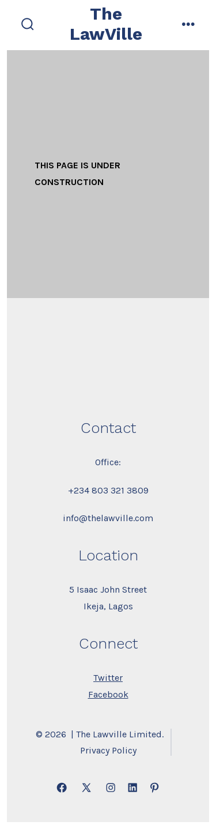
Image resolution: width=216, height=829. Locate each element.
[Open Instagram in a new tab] (110, 787)
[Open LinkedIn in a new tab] (132, 787)
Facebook (108, 694)
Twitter (108, 677)
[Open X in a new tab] (86, 787)
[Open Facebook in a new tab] (61, 787)
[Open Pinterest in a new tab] (154, 787)
